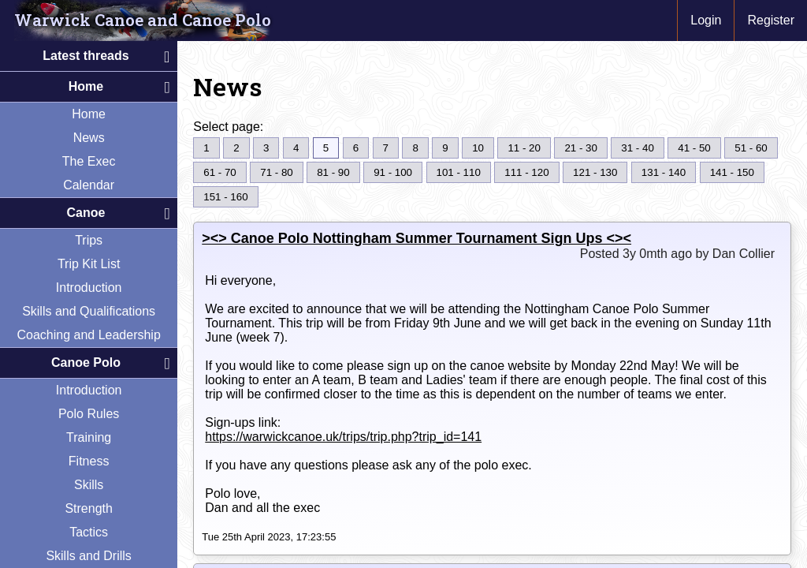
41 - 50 (694, 148)
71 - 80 (276, 172)
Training (88, 437)
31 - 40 (637, 148)
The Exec (89, 161)
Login (705, 20)
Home (89, 114)
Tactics (88, 532)
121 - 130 (595, 172)
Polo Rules (88, 413)
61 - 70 (219, 172)
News (89, 137)
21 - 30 (580, 148)
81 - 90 (333, 172)
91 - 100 (393, 172)
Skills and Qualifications (88, 311)
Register (770, 20)
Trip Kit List (89, 264)
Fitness (89, 461)
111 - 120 (526, 172)
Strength (88, 508)
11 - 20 (524, 148)
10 (478, 148)
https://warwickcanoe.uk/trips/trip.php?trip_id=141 (343, 436)
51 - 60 (751, 148)
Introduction (89, 287)
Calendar (88, 185)
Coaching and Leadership (88, 335)
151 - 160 (225, 197)
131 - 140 (664, 172)
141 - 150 (732, 172)
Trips (88, 240)
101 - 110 (459, 172)
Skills (88, 484)
